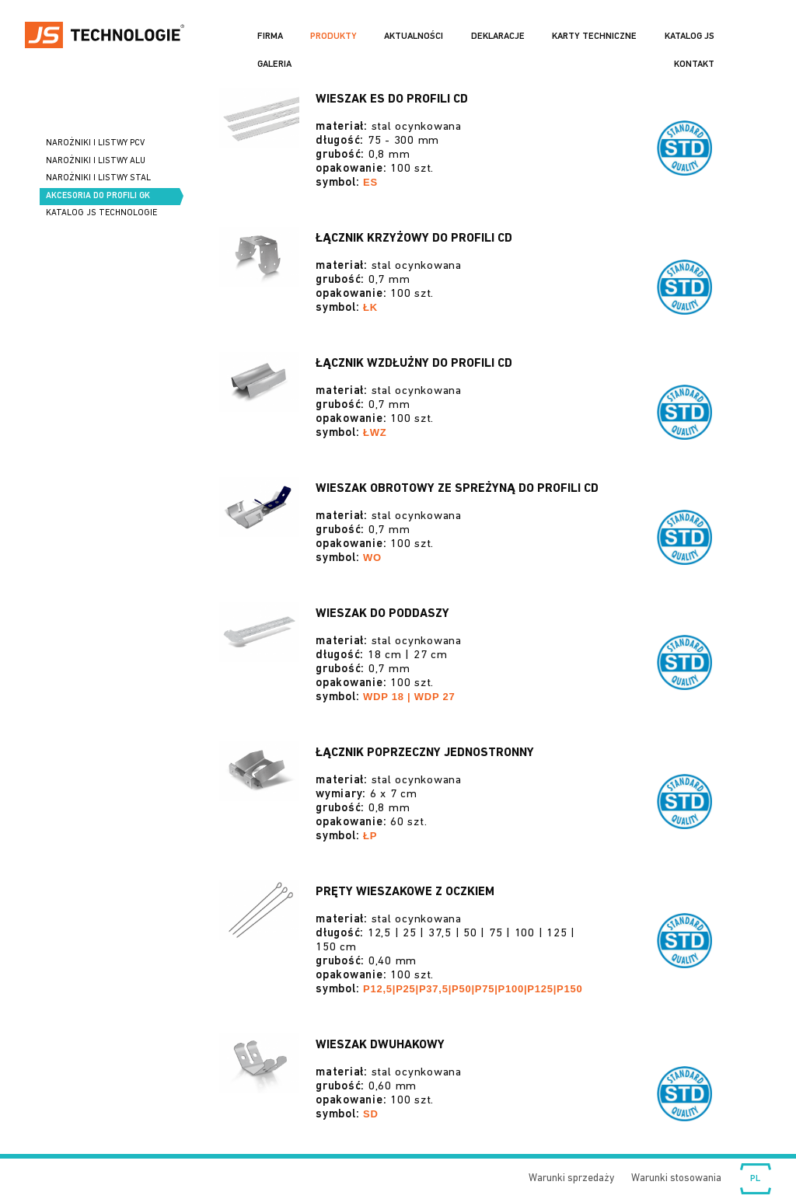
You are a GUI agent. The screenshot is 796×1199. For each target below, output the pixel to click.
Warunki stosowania (676, 1178)
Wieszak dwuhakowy (380, 1045)
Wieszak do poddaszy (382, 614)
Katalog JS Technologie (101, 213)
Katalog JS (689, 36)
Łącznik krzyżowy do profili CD (414, 238)
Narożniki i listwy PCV (95, 143)
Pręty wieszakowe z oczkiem (405, 892)
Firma (270, 36)
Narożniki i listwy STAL (98, 178)
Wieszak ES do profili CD (392, 99)
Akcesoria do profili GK (98, 196)
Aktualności (413, 36)
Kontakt (694, 64)
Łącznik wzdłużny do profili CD (414, 363)
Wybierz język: (755, 1178)
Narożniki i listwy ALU (95, 161)
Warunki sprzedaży (571, 1178)
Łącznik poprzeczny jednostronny (425, 753)
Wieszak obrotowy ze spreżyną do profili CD (457, 489)
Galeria (274, 64)
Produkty (333, 36)
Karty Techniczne (594, 36)
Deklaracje (498, 36)
